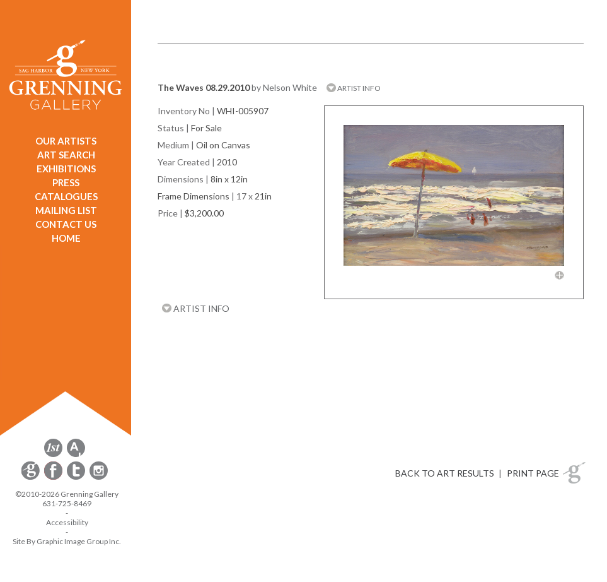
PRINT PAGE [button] (533, 473)
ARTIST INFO (354, 88)
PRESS (65, 182)
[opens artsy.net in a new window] (76, 454)
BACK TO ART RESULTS (444, 473)
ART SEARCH (66, 154)
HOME (66, 238)
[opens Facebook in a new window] (54, 477)
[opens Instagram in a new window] (98, 477)
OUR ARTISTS (65, 140)
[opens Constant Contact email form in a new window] (31, 477)
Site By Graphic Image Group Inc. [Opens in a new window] (67, 541)
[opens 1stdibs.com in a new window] (53, 454)
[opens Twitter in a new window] (77, 477)
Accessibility (67, 522)
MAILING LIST (66, 210)
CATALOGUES (66, 196)
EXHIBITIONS (66, 168)
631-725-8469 (66, 503)
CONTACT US (65, 224)
